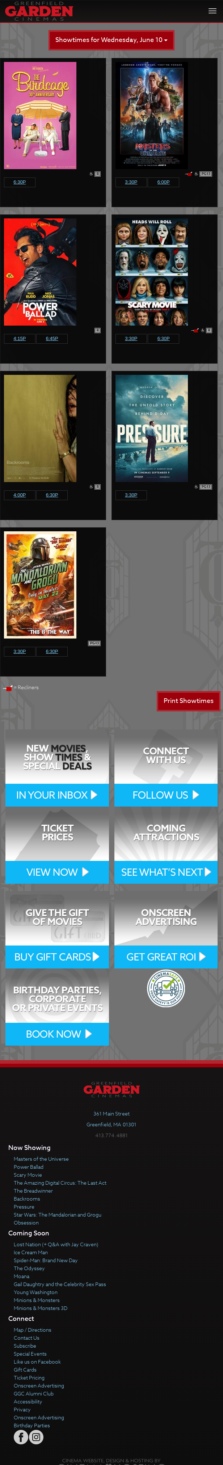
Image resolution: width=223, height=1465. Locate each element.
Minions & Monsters (37, 1300)
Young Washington (36, 1292)
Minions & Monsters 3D (40, 1308)
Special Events (30, 1353)
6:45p (52, 338)
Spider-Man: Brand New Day (46, 1260)
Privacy (22, 1409)
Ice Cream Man (31, 1252)
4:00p (19, 495)
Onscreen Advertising (39, 1385)
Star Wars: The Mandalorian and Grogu (57, 1214)
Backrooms (27, 1198)
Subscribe (25, 1345)
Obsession (26, 1222)
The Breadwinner (33, 1190)
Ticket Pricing (29, 1377)
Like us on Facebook (37, 1361)
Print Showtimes (189, 701)
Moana (21, 1276)
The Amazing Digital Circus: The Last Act (60, 1182)
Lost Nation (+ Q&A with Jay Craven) (56, 1244)
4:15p (19, 338)
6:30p (19, 182)
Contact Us (26, 1337)
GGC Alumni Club (34, 1393)
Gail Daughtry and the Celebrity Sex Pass (60, 1284)
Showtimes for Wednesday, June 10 (111, 40)
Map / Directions (32, 1329)
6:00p (163, 182)
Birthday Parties (32, 1425)
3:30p (131, 182)
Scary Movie (28, 1174)
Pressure (24, 1206)
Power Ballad (28, 1166)
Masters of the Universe (41, 1158)
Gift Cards (25, 1369)
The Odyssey (29, 1268)
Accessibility (28, 1401)
